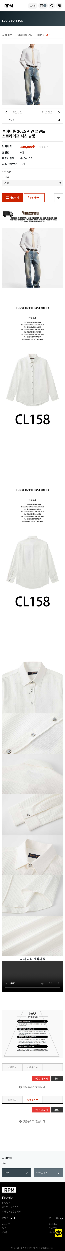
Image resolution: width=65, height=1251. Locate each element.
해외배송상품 (25, 35)
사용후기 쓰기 (41, 1078)
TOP (39, 35)
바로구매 (12, 197)
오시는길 (53, 1232)
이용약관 (6, 1203)
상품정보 (12, 1067)
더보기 (57, 1078)
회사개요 (53, 1223)
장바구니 (34, 197)
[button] (52, 6)
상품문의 (32, 1067)
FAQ (16, 1172)
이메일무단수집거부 (11, 1211)
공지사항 (6, 1223)
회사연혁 (53, 1228)
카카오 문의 (47, 1172)
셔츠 (48, 35)
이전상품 (12, 112)
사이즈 (5, 176)
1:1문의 (5, 1232)
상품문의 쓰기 (41, 1109)
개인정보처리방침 (10, 1207)
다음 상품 (52, 112)
